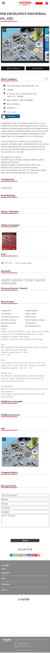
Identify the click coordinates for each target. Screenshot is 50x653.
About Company (13, 68)
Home (3, 569)
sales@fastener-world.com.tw (23, 647)
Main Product (37, 68)
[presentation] (16, 533)
